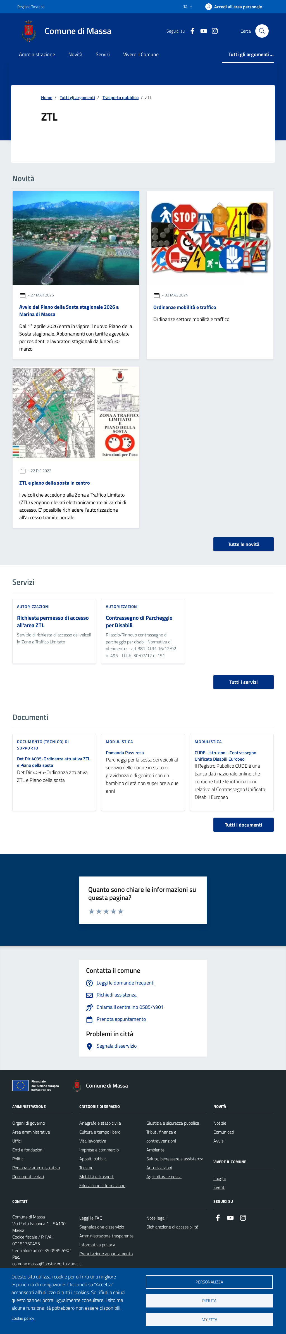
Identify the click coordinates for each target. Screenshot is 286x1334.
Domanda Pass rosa (125, 752)
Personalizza (209, 1282)
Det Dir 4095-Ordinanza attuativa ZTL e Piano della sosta (53, 762)
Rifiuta (209, 1300)
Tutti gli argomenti (77, 97)
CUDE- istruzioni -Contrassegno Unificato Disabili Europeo (225, 755)
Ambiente (155, 1149)
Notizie (219, 1123)
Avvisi (218, 1140)
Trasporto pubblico (121, 97)
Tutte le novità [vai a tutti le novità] (243, 544)
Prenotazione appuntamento (106, 1253)
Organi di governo (28, 1123)
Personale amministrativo (36, 1167)
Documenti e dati (28, 1176)
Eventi (219, 1187)
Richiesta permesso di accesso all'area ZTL (53, 621)
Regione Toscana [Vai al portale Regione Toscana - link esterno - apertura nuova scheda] (30, 6)
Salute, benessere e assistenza (174, 1158)
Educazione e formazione (102, 1185)
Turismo (86, 1167)
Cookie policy (22, 1318)
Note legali (156, 1218)
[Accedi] (234, 6)
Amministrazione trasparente (106, 1235)
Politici (18, 1158)
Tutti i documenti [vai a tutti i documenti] (243, 824)
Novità (75, 54)
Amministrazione (37, 54)
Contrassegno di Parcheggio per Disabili (139, 621)
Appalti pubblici (93, 1158)
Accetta (209, 1319)
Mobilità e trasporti (96, 1176)
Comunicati (223, 1132)
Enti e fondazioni (27, 1149)
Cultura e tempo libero (99, 1132)
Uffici (17, 1140)
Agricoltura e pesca (164, 1176)
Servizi (103, 54)
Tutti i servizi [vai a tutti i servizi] (243, 682)
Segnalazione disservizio (101, 1226)
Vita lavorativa (92, 1140)
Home (46, 97)
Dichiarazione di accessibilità (172, 1226)
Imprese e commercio (99, 1149)
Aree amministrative (31, 1132)
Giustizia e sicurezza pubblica (172, 1123)
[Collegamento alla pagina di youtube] (201, 31)
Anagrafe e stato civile (100, 1123)
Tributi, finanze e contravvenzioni (161, 1136)
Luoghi (219, 1178)
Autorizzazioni (159, 1167)
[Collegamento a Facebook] (190, 31)
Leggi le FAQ (91, 1218)
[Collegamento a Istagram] (212, 31)
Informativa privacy (97, 1244)
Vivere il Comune (141, 54)
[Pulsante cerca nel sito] (262, 31)
